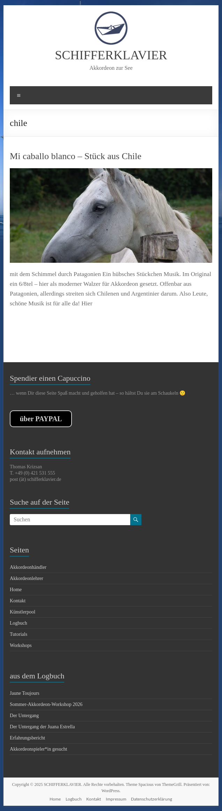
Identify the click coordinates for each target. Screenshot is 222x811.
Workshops (21, 645)
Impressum (116, 799)
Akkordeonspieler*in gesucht (38, 749)
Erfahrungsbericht (27, 738)
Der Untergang (24, 715)
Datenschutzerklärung (151, 799)
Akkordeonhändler (28, 567)
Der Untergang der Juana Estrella (42, 726)
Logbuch (18, 623)
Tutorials (18, 634)
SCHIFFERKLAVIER (111, 55)
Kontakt (17, 600)
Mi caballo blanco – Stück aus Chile (75, 156)
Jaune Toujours (24, 693)
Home (16, 589)
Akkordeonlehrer (26, 578)
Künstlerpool (22, 612)
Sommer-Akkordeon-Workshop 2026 (46, 704)
